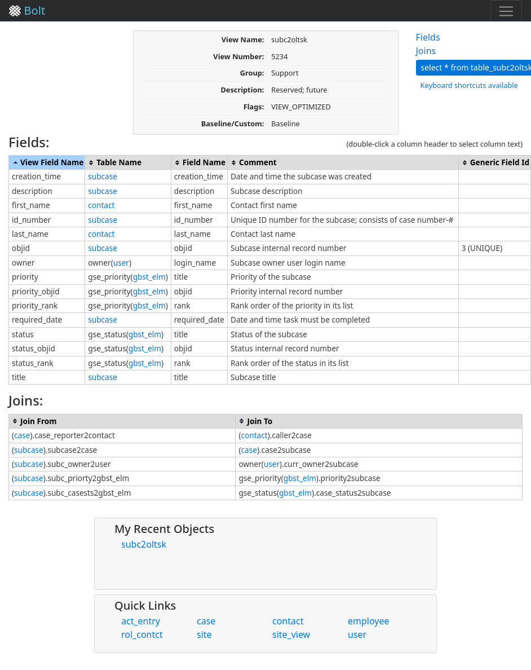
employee (369, 621)
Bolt (27, 10)
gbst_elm (149, 276)
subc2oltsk (143, 544)
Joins (426, 51)
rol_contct (142, 634)
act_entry (140, 621)
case (22, 435)
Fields (428, 37)
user (121, 262)
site (204, 634)
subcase (102, 176)
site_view (291, 634)
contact (101, 205)
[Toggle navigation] (506, 11)
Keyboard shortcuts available (469, 85)
